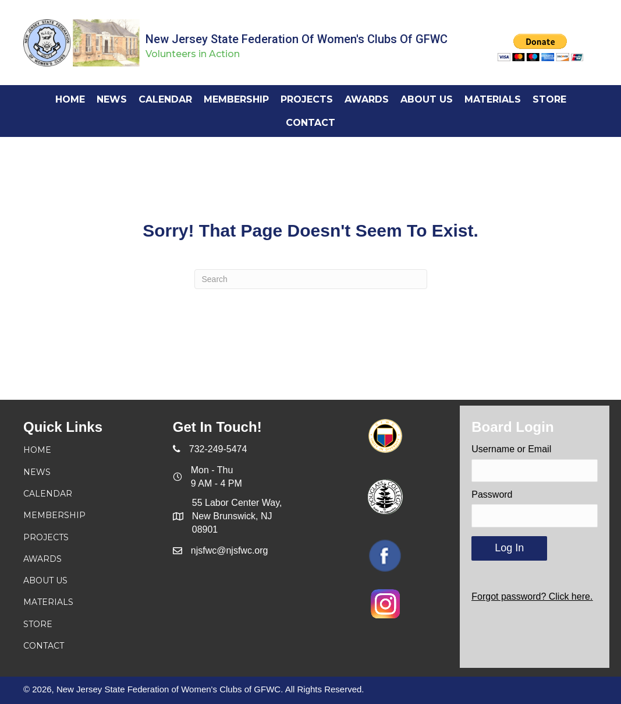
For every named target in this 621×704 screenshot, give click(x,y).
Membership (54, 515)
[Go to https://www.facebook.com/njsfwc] (385, 556)
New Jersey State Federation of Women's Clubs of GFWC (297, 39)
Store (37, 624)
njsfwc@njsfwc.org (229, 550)
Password (491, 494)
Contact (43, 645)
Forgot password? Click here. (531, 596)
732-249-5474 (218, 449)
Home (37, 450)
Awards (42, 559)
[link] (70, 99)
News (37, 472)
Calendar (47, 493)
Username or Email (511, 449)
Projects (46, 537)
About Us (45, 580)
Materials (48, 602)
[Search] (310, 279)
